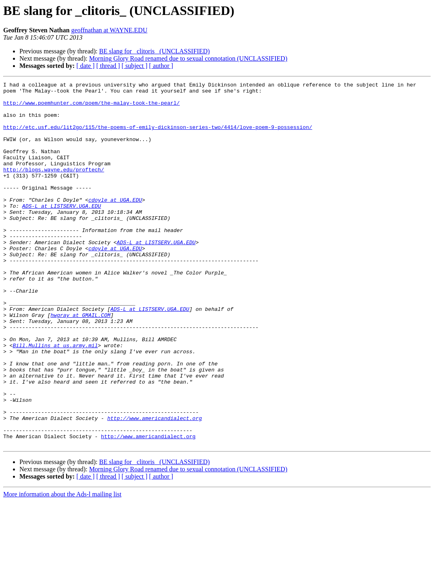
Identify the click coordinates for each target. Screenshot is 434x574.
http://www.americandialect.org (154, 486)
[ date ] (85, 65)
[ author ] (161, 65)
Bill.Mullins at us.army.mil (55, 398)
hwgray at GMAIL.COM (80, 362)
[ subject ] (134, 65)
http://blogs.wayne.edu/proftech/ (53, 187)
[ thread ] (108, 65)
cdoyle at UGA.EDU (115, 224)
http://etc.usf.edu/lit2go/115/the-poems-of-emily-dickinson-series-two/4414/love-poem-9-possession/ (157, 136)
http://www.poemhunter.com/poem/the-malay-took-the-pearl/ (91, 107)
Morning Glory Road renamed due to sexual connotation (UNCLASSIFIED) (188, 58)
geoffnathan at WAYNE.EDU (109, 30)
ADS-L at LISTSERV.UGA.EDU (61, 231)
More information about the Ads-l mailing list (62, 566)
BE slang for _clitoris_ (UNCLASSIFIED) (154, 51)
